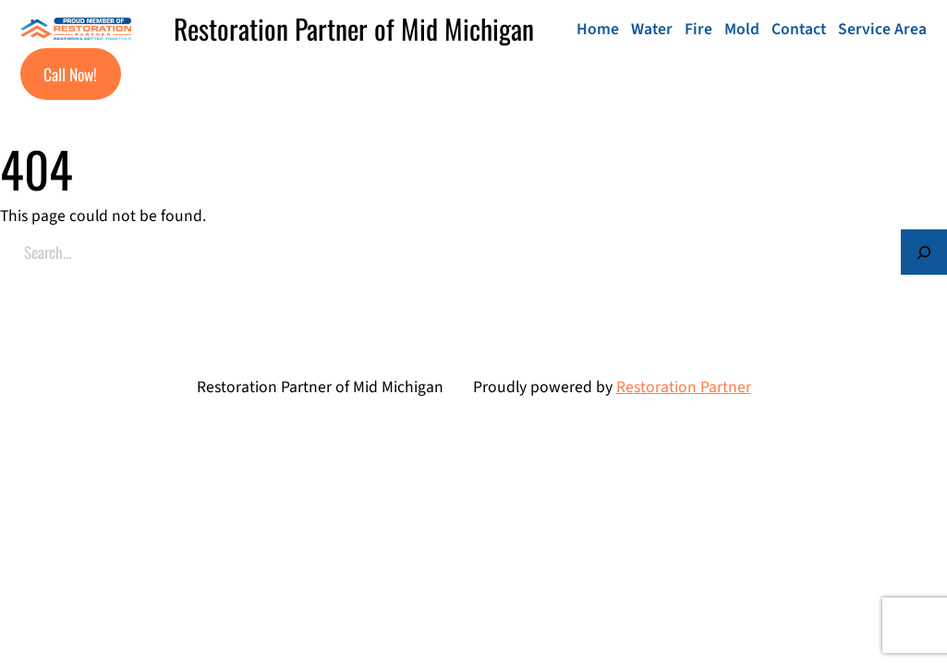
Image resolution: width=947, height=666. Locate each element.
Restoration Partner (683, 387)
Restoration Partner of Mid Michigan (354, 28)
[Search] (924, 252)
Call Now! (70, 74)
